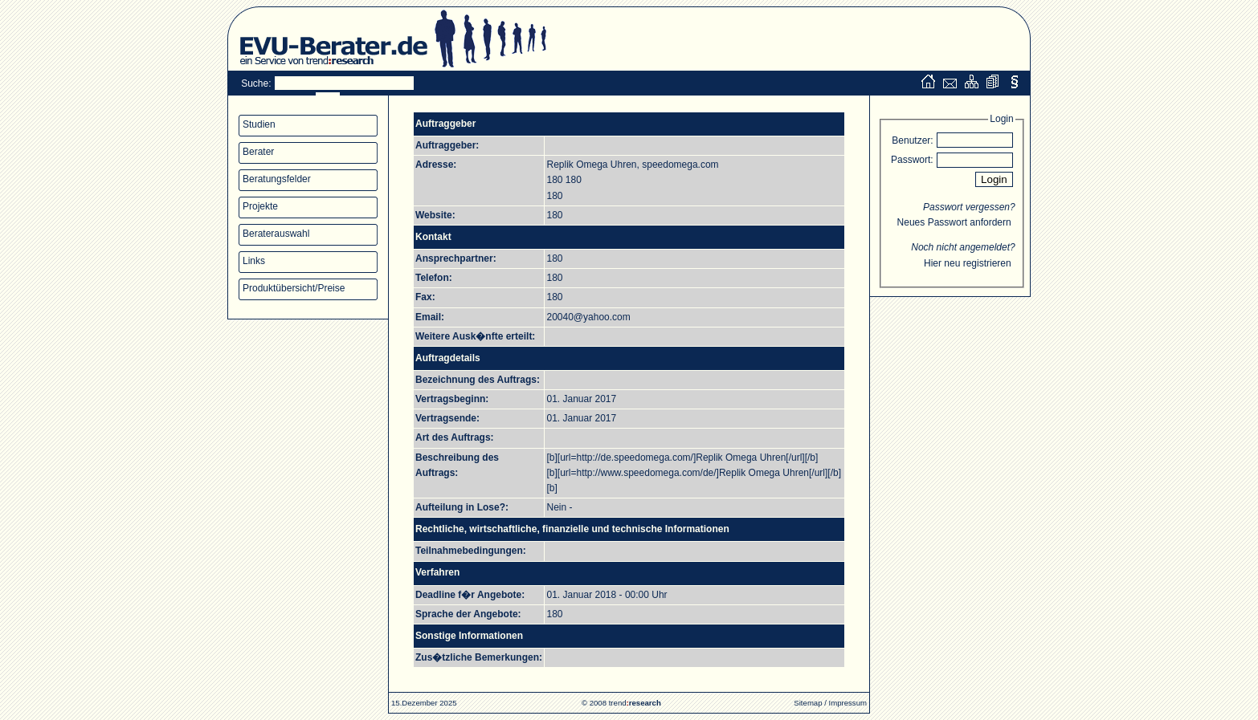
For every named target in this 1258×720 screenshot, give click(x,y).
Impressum (848, 702)
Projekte (260, 206)
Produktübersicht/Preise (294, 288)
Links (254, 260)
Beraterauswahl (276, 233)
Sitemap (808, 702)
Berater (258, 151)
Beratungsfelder (277, 179)
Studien (259, 124)
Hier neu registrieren (967, 263)
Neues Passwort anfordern (954, 222)
